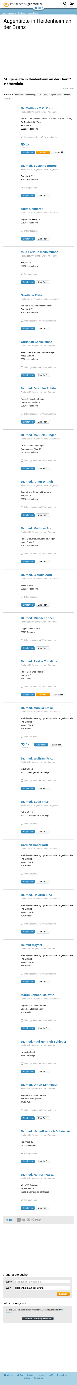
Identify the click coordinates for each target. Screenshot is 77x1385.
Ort (45, 95)
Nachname (19, 95)
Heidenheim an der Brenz (28, 13)
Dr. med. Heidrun (36, 895)
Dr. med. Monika (37, 707)
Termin (43, 152)
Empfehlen (28, 152)
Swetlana (33, 295)
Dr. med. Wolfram (37, 758)
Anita (32, 208)
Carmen (34, 845)
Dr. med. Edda (34, 801)
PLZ (39, 95)
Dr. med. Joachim (38, 388)
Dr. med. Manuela (38, 435)
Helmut (31, 945)
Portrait (7, 99)
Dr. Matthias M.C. (37, 108)
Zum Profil (58, 152)
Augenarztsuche (9, 13)
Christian (36, 341)
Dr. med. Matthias (37, 528)
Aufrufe (67, 95)
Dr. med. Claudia (36, 574)
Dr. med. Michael (37, 618)
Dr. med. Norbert (37, 1174)
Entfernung (30, 95)
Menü (38, 7)
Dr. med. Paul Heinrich (43, 1041)
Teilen (9, 1220)
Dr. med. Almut (37, 481)
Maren (37, 994)
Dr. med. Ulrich (39, 1084)
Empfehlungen (55, 95)
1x (25, 144)
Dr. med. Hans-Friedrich (47, 1131)
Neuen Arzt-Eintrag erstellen (37, 1318)
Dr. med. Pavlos (39, 661)
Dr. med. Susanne (39, 165)
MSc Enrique (39, 252)
